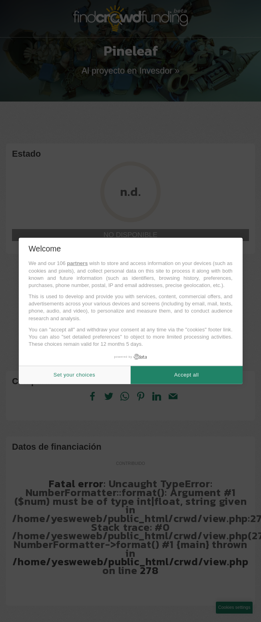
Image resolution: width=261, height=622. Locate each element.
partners (77, 263)
